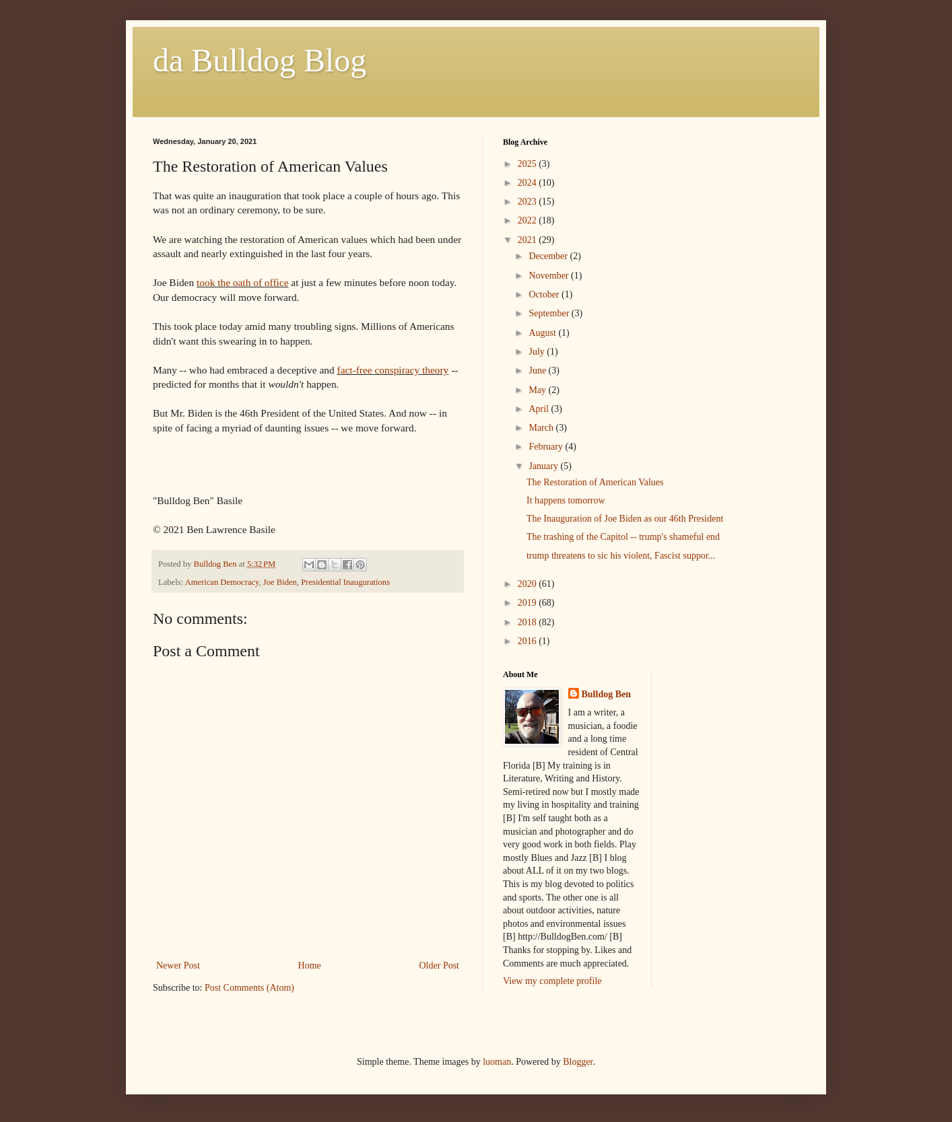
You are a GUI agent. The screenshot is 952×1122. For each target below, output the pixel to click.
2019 (528, 603)
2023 (528, 202)
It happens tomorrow (565, 500)
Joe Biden (280, 582)
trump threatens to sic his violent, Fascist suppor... (620, 556)
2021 (528, 240)
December (549, 256)
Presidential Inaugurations (345, 582)
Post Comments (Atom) (249, 988)
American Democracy (222, 582)
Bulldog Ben (607, 694)
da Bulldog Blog (259, 60)
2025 (528, 164)
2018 (528, 622)
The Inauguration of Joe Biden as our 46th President (624, 519)
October (545, 294)
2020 (528, 584)
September (550, 313)
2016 (528, 641)
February (547, 447)
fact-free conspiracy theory (393, 370)
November (550, 276)
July (538, 352)
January (544, 466)
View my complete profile (552, 981)
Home (309, 965)
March (542, 428)
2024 (528, 183)
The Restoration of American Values (594, 482)
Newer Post (178, 965)
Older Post (439, 965)
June (538, 370)
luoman (497, 1062)
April (540, 409)
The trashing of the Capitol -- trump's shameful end (623, 537)
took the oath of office (242, 282)
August (543, 333)
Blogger (577, 1062)
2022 (528, 220)
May (538, 390)
